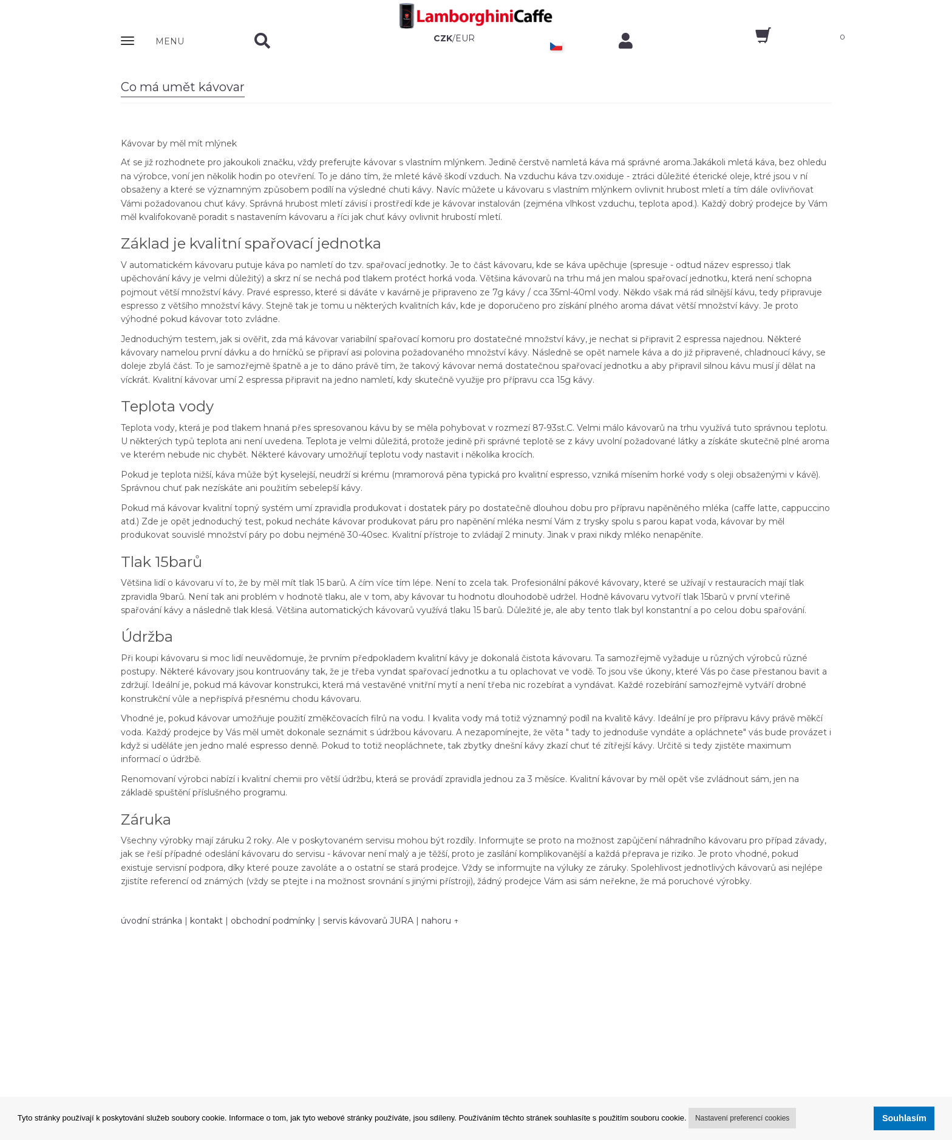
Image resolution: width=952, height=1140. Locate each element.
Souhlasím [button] (904, 1118)
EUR (465, 38)
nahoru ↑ (439, 920)
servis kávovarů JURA (368, 920)
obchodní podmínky (273, 920)
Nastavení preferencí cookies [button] (742, 1118)
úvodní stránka (151, 920)
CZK (442, 38)
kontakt (206, 920)
